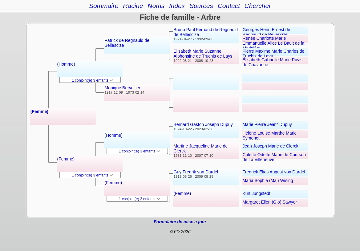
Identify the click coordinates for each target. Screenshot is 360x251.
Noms (156, 5)
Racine (133, 5)
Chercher (258, 5)
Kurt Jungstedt (256, 193)
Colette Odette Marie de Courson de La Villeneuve (274, 157)
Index (177, 5)
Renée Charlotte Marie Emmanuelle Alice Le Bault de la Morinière (274, 43)
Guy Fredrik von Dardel (196, 171)
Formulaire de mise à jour (180, 221)
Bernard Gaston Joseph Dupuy (203, 124)
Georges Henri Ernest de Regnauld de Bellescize (266, 32)
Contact (229, 5)
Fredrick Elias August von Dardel (274, 171)
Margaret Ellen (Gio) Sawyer (270, 202)
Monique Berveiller (122, 87)
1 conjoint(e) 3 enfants (92, 80)
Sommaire (104, 5)
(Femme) (39, 111)
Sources (201, 5)
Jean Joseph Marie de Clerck (270, 146)
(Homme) (66, 64)
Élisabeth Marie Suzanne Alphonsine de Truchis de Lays (203, 54)
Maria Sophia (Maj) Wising (268, 180)
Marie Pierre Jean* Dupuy (267, 124)
